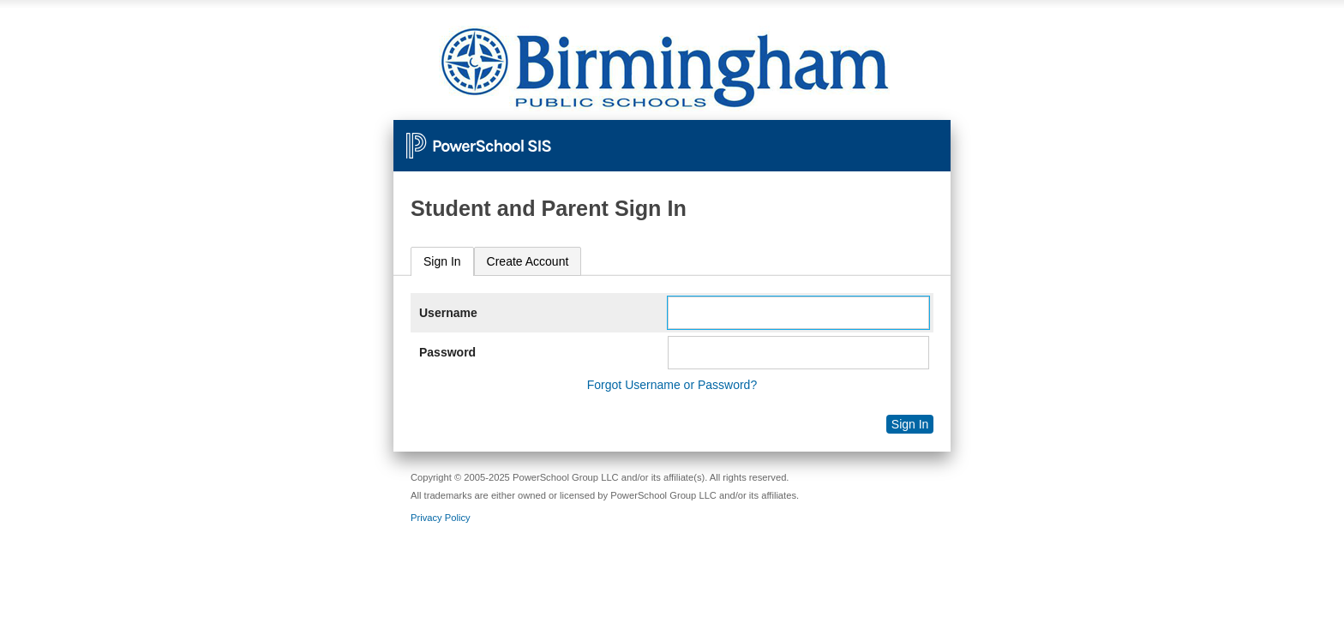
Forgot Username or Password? (672, 385)
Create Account (528, 261)
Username (448, 313)
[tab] (442, 262)
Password (447, 352)
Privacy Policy (441, 517)
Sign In (442, 261)
